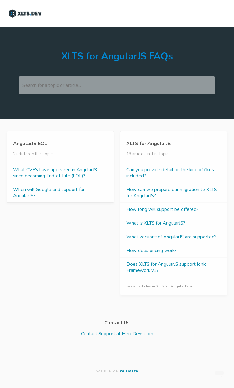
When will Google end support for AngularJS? (49, 193)
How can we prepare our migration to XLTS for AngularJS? (171, 193)
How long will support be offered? (162, 209)
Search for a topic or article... (51, 85)
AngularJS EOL (30, 143)
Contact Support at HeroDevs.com (117, 334)
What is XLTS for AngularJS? (155, 223)
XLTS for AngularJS (148, 143)
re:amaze (129, 371)
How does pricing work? (151, 250)
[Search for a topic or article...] (117, 85)
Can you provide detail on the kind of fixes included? (170, 173)
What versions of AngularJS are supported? (171, 237)
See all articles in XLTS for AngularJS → (159, 286)
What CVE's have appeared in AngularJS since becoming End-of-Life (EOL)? (55, 173)
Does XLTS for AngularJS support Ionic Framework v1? (166, 267)
